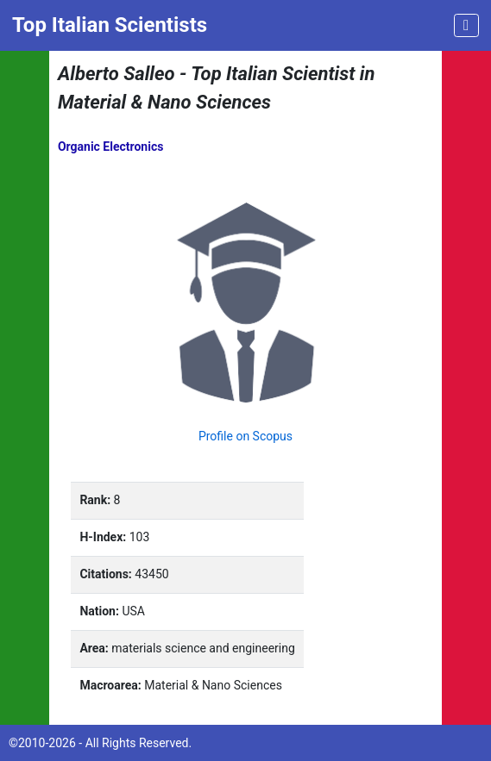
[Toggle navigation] (466, 25)
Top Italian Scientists (109, 25)
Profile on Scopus (245, 436)
